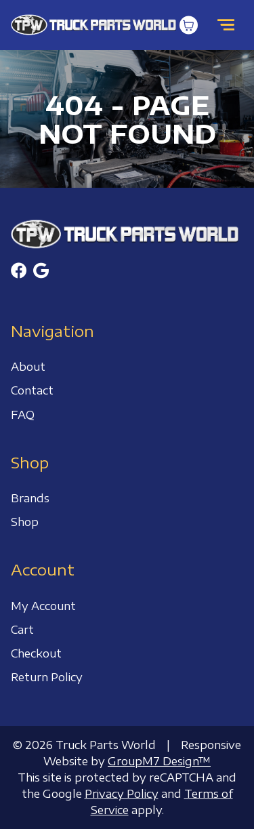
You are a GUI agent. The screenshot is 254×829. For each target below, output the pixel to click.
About (28, 366)
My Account (43, 606)
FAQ (23, 415)
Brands (30, 498)
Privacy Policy (121, 794)
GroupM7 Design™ (159, 761)
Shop (25, 522)
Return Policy (47, 677)
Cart (22, 629)
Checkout (36, 653)
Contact (32, 390)
